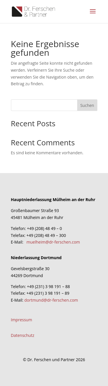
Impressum (21, 319)
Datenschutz (22, 335)
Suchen (87, 105)
